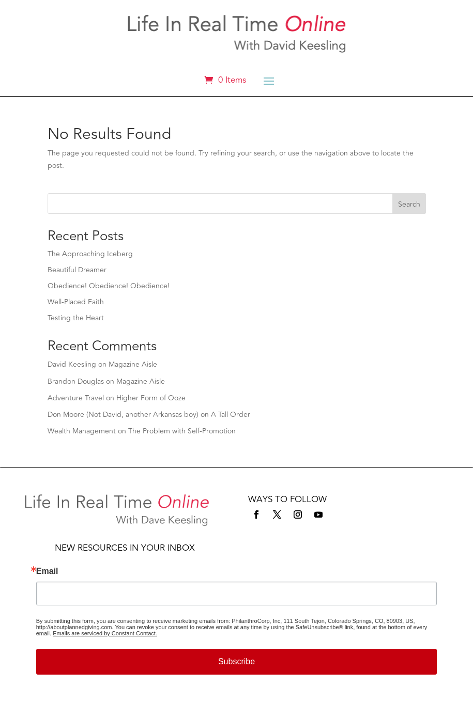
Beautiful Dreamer (77, 269)
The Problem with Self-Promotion (182, 431)
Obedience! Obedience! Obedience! (109, 285)
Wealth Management (82, 431)
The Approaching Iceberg (90, 253)
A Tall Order (230, 414)
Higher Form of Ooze (151, 398)
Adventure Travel (76, 398)
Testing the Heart (76, 318)
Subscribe (236, 661)
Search (409, 204)
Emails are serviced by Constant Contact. (105, 633)
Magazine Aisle (133, 364)
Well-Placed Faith (76, 301)
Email (47, 571)
